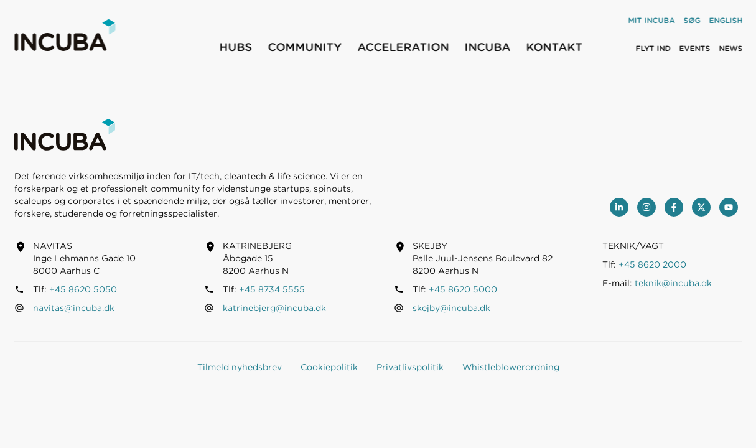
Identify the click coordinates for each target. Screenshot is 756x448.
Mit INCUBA (651, 20)
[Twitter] (701, 207)
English (725, 20)
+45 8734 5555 (272, 289)
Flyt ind (652, 48)
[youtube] (728, 207)
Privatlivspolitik (410, 367)
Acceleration (403, 47)
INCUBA (487, 47)
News (730, 48)
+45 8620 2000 (652, 264)
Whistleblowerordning (510, 367)
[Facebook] (674, 207)
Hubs (235, 47)
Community (305, 47)
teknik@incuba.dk (673, 283)
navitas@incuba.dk (73, 308)
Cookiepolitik (329, 367)
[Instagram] (646, 207)
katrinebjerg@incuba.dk (274, 308)
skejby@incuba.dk (451, 308)
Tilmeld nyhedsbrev (239, 367)
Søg (691, 20)
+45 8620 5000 (463, 289)
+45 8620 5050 (83, 289)
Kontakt (554, 47)
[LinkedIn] (619, 207)
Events (694, 48)
